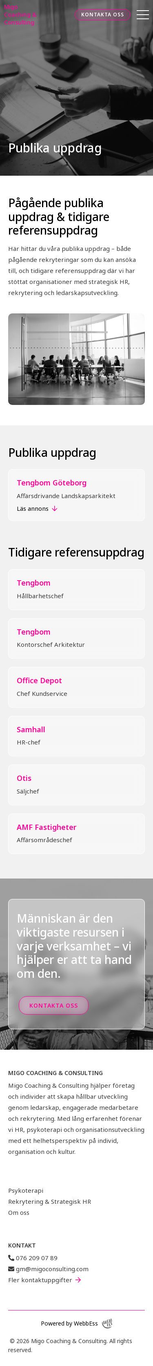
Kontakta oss (102, 14)
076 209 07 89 (33, 1258)
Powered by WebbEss (76, 1323)
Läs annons (33, 508)
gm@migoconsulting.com (48, 1269)
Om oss (18, 1212)
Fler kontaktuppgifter (40, 1280)
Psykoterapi (25, 1190)
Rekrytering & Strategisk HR (49, 1201)
